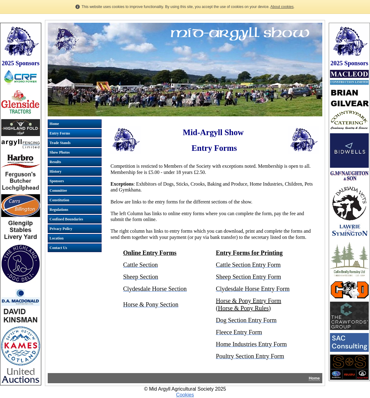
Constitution (59, 200)
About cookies (281, 7)
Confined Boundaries (66, 219)
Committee (58, 190)
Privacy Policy (61, 229)
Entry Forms (60, 133)
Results (55, 162)
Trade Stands (60, 143)
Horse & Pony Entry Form (248, 300)
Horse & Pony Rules (243, 308)
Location (56, 238)
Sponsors (57, 181)
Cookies (185, 394)
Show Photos (60, 152)
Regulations (59, 209)
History (56, 171)
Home (54, 124)
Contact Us (58, 248)
